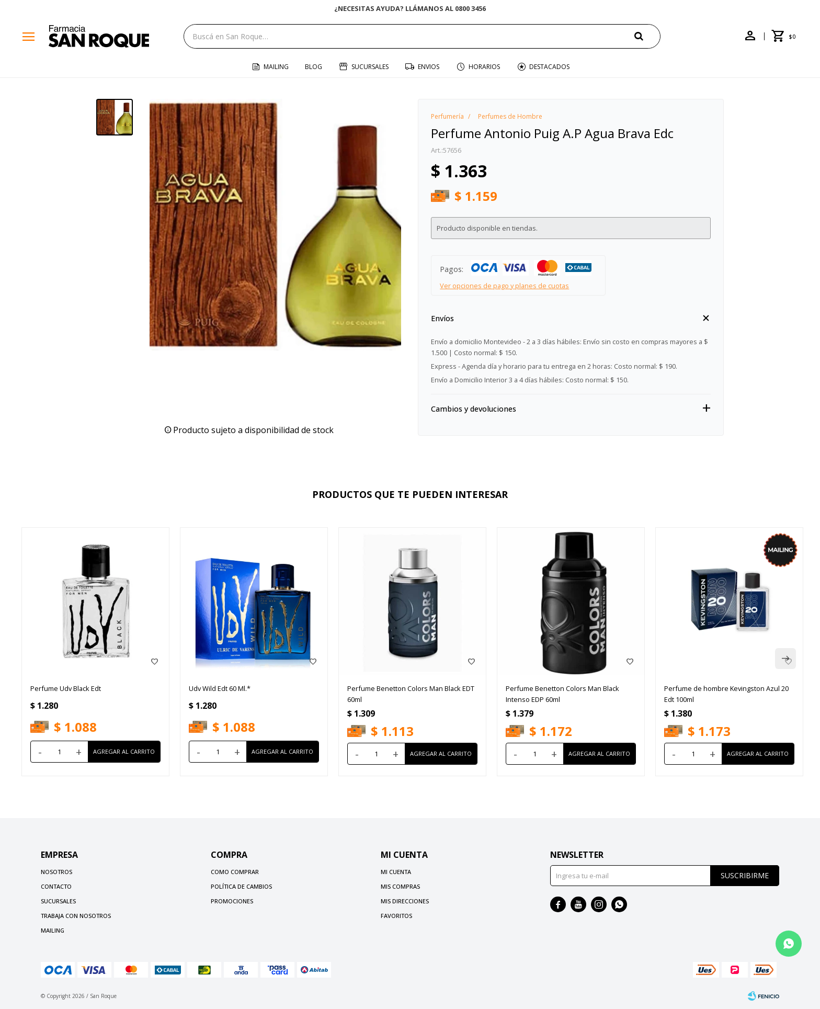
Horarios (484, 66)
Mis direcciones (405, 901)
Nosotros (56, 872)
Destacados (549, 66)
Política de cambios (241, 886)
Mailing (276, 66)
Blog (313, 66)
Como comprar (235, 872)
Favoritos (396, 916)
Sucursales (370, 66)
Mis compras (400, 886)
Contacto (56, 886)
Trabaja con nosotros (76, 916)
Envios (428, 66)
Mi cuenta (396, 872)
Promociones (232, 901)
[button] (647, 36)
